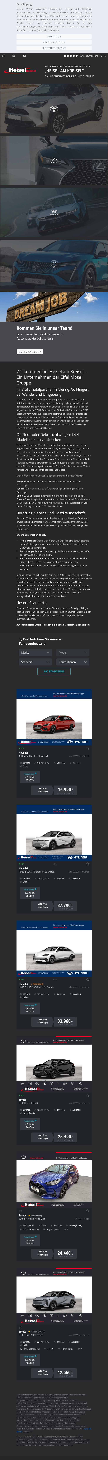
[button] (35, 652)
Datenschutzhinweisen (48, 30)
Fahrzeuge (54, 671)
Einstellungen (54, 36)
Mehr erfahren (30, 351)
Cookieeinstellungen (26, 26)
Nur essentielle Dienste (54, 48)
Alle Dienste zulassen (54, 42)
